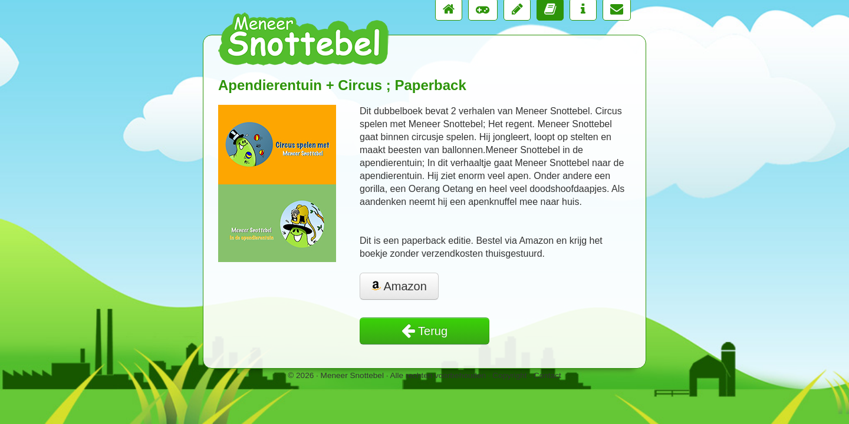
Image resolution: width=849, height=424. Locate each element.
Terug (424, 330)
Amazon (399, 286)
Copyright (509, 375)
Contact (547, 375)
